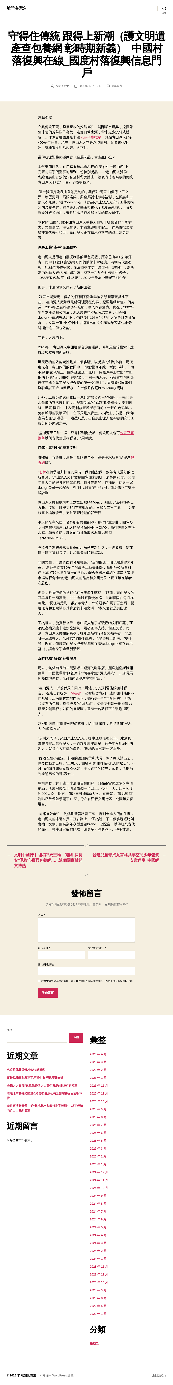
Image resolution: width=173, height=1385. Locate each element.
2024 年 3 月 (98, 1243)
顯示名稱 (44, 948)
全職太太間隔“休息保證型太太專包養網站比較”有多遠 (42, 1085)
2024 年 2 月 (98, 1251)
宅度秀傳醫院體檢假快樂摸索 (26, 1070)
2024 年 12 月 (99, 1172)
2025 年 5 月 (98, 1140)
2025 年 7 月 (98, 1125)
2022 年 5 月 (98, 1306)
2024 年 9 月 (98, 1195)
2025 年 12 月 (99, 1085)
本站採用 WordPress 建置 (57, 1375)
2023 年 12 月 (99, 1266)
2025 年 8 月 (98, 1117)
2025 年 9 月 (98, 1109)
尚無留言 (116, 86)
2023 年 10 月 (99, 1282)
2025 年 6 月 (98, 1133)
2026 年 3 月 (98, 1062)
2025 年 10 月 (99, 1101)
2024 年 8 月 (98, 1203)
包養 (42, 472)
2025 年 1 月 (98, 1164)
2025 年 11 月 (99, 1093)
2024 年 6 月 (98, 1219)
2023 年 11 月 (99, 1274)
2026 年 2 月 (98, 1070)
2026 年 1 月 (98, 1077)
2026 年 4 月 (98, 1054)
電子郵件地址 (97, 948)
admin (65, 86)
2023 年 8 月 (98, 1298)
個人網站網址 (46, 964)
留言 (41, 915)
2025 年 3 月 (98, 1148)
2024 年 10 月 (99, 1188)
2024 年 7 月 (98, 1211)
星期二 (94, 1343)
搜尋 (9, 1030)
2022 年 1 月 (98, 1314)
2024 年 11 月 (99, 1180)
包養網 (76, 693)
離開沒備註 (16, 8)
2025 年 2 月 (98, 1156)
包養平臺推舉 (90, 137)
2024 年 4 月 (98, 1235)
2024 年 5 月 (98, 1227)
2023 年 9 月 (98, 1290)
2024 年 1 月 (98, 1258)
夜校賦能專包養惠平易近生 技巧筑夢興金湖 (35, 1077)
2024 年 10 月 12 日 (90, 86)
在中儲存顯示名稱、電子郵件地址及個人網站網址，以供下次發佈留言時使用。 (88, 981)
